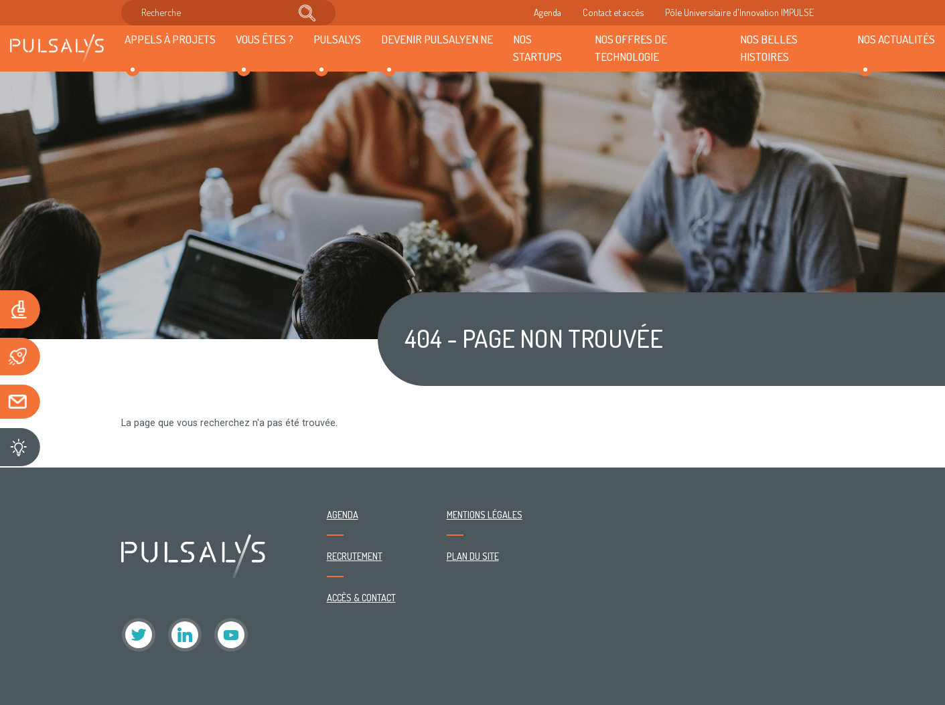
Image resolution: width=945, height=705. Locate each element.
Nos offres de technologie (631, 47)
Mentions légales (484, 514)
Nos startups (537, 47)
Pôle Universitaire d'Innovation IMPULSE (739, 12)
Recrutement (354, 556)
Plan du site (473, 556)
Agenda (547, 12)
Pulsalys (337, 38)
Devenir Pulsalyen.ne (437, 38)
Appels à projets (170, 38)
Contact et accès (613, 12)
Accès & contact (361, 597)
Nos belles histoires (769, 47)
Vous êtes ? (264, 38)
